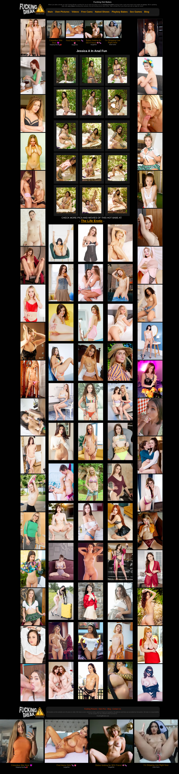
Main (50, 12)
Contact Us (116, 709)
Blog (146, 12)
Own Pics (102, 709)
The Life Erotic (92, 221)
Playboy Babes (120, 12)
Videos (75, 12)
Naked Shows (102, 12)
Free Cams (87, 12)
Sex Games (136, 12)
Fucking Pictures (90, 709)
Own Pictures (62, 12)
